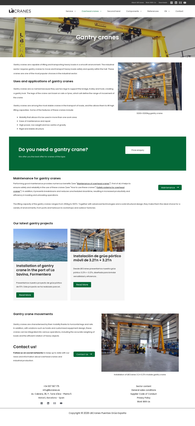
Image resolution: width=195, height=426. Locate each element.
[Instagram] (171, 2)
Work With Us (150, 2)
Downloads (163, 2)
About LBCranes (138, 2)
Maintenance (170, 187)
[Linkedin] (176, 2)
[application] (88, 11)
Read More (25, 295)
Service (84, 11)
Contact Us (84, 354)
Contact (180, 11)
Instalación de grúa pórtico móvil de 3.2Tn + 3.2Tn (94, 260)
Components (141, 11)
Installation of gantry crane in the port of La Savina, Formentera (36, 270)
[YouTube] (184, 2)
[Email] (180, 2)
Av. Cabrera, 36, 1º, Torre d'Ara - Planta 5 (51, 394)
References (158, 11)
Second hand (123, 11)
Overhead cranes (103, 11)
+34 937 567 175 (51, 386)
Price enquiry (138, 150)
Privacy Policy (143, 397)
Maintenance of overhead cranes (93, 183)
